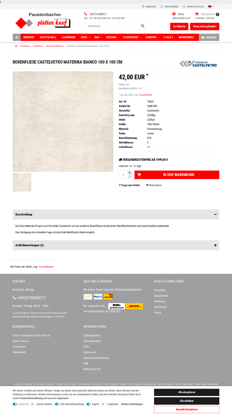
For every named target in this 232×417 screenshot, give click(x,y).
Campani (28, 384)
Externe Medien (44, 404)
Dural (106, 384)
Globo (178, 384)
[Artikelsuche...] (115, 26)
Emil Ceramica (135, 384)
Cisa (67, 384)
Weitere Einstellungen (132, 404)
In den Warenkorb (165, 175)
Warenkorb (160, 307)
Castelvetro (39, 384)
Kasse (157, 312)
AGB (85, 363)
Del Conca (97, 384)
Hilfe (86, 346)
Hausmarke (214, 384)
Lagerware (68, 37)
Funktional (112, 404)
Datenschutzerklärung (96, 358)
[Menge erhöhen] (129, 173)
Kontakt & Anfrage (23, 289)
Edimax (123, 384)
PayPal (95, 404)
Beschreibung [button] (116, 214)
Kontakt (209, 37)
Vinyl (85, 37)
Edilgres (114, 384)
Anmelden (160, 290)
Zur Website (179, 26)
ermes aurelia (150, 384)
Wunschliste (154, 185)
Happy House (201, 384)
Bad (98, 37)
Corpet (74, 384)
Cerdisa (59, 384)
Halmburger (188, 384)
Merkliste (159, 301)
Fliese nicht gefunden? (204, 26)
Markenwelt (186, 37)
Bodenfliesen (38, 46)
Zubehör (152, 37)
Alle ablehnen (187, 401)
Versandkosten (145, 95)
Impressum (63, 398)
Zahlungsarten (91, 335)
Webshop (28, 37)
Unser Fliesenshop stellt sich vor (32, 335)
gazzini (170, 384)
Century (50, 384)
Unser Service (21, 341)
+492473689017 (29, 297)
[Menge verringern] (129, 177)
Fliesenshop (132, 37)
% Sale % (168, 37)
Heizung (112, 37)
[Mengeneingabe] (123, 175)
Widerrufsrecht (92, 369)
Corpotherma (84, 384)
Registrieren (161, 295)
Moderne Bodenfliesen (55, 46)
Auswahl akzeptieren (187, 409)
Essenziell (23, 404)
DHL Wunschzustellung (72, 404)
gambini (161, 384)
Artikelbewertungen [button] (116, 245)
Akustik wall (48, 37)
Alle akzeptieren (186, 392)
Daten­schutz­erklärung (32, 398)
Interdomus (19, 346)
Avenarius (18, 384)
